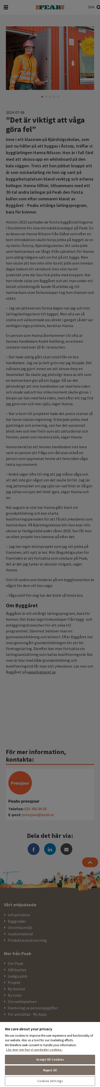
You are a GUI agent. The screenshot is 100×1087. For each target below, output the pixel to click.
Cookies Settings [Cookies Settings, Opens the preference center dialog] (50, 1081)
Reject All (50, 1070)
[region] (50, 1054)
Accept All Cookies (49, 1059)
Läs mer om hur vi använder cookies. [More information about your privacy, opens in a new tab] (34, 1050)
